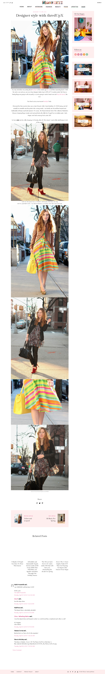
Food (66, 7)
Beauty (58, 7)
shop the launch (61, 94)
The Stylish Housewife (20, 593)
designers (35, 12)
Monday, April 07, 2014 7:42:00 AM (24, 604)
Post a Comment (17, 650)
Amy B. (16, 599)
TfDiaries (84, 671)
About (29, 7)
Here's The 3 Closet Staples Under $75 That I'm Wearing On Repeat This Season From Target (62, 565)
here (48, 90)
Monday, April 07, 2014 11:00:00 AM (24, 636)
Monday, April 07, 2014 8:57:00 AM (24, 613)
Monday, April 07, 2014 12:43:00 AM (24, 595)
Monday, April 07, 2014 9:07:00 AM (24, 627)
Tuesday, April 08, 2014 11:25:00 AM (24, 646)
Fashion (49, 7)
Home (22, 7)
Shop (83, 7)
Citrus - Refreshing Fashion (21, 616)
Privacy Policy (28, 671)
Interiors (39, 7)
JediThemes (92, 671)
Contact (19, 671)
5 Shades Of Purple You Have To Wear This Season (17, 564)
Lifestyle (74, 7)
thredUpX (34, 90)
